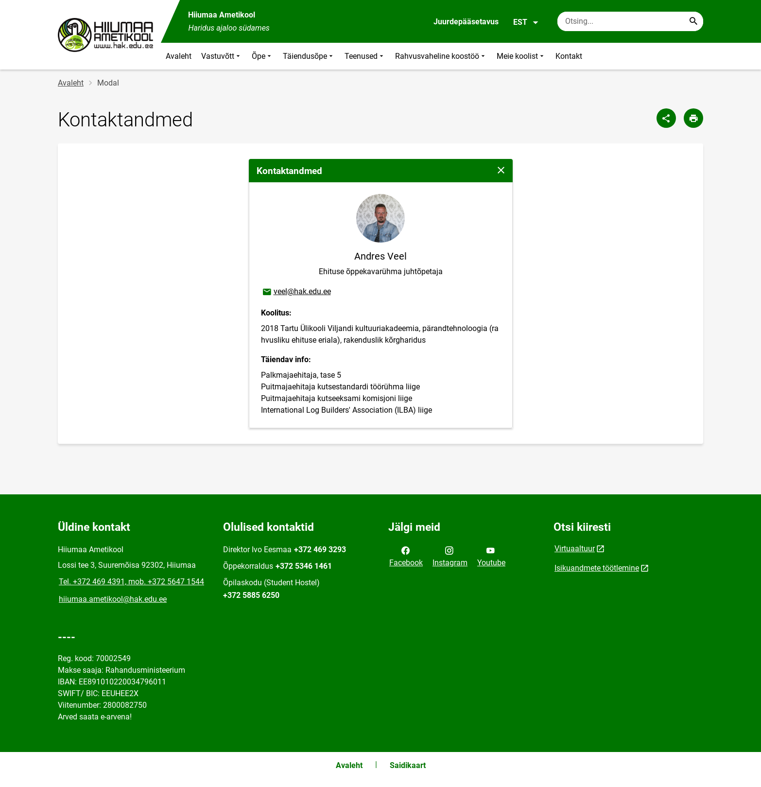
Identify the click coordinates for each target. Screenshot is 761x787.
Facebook (406, 555)
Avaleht (178, 56)
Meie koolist (521, 56)
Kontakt (568, 56)
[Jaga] (666, 118)
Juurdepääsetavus (466, 21)
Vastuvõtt (221, 56)
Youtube (491, 555)
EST (526, 22)
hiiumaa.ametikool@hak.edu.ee (113, 599)
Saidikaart (408, 765)
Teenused (365, 56)
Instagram (449, 555)
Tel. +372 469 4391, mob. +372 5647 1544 (131, 581)
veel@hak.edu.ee (296, 292)
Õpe (262, 56)
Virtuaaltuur (574, 548)
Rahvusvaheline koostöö (441, 56)
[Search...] (693, 21)
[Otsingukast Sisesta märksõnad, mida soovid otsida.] (630, 21)
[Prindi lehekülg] (693, 118)
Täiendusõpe (309, 56)
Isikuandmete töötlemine (596, 568)
